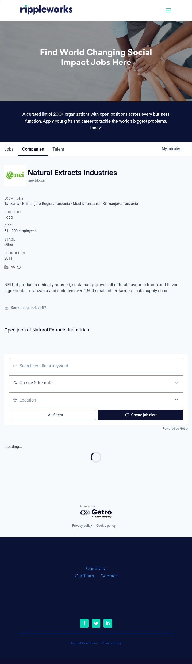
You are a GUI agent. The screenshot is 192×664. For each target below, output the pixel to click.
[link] (46, 10)
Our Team (86, 576)
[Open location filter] (176, 400)
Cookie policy (106, 526)
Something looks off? (25, 308)
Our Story (96, 569)
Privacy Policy (111, 643)
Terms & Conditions (84, 643)
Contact (109, 576)
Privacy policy (82, 526)
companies (33, 149)
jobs (9, 149)
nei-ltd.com (37, 180)
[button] (168, 13)
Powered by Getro (175, 428)
